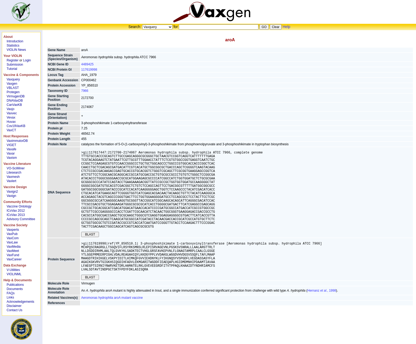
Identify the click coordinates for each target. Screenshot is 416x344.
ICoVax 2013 (16, 215)
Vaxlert (11, 181)
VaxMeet (13, 251)
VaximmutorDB (17, 141)
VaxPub (12, 234)
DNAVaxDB (15, 100)
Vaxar (11, 153)
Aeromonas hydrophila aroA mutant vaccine (112, 321)
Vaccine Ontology (19, 206)
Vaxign (11, 196)
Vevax (11, 117)
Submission (15, 64)
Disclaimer (14, 306)
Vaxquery (13, 79)
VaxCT (11, 130)
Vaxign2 (12, 191)
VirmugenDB (16, 96)
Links (10, 297)
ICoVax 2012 (16, 210)
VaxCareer (14, 259)
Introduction (15, 41)
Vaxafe (11, 149)
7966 (84, 91)
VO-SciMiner (16, 168)
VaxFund (13, 255)
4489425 (87, 64)
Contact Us (14, 310)
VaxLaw (12, 242)
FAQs (11, 293)
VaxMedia (13, 246)
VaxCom (13, 238)
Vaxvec (12, 113)
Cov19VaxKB (16, 126)
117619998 (89, 69)
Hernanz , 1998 (321, 313)
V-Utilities (13, 270)
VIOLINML (14, 274)
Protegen (13, 92)
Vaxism (12, 158)
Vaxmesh (13, 177)
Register (13, 60)
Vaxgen (12, 83)
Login (27, 60)
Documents (15, 289)
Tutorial (12, 69)
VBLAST (13, 88)
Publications (15, 285)
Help (286, 27)
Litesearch (14, 172)
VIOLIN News (16, 50)
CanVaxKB (14, 105)
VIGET (11, 145)
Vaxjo (10, 109)
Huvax (11, 122)
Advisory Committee (21, 219)
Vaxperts (13, 230)
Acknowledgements (20, 302)
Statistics (13, 45)
